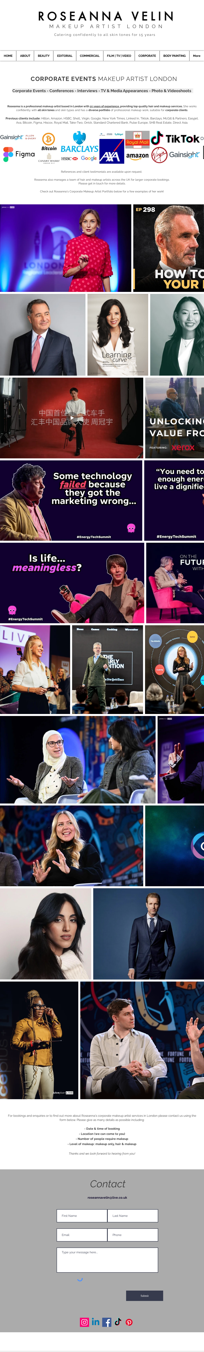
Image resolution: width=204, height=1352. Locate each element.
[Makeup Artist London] (84, 1322)
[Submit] (144, 1296)
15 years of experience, (105, 106)
